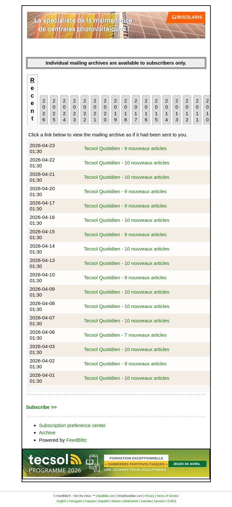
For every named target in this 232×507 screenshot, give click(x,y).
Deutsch (159, 501)
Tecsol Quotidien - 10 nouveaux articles (126, 162)
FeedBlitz (76, 440)
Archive (47, 432)
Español (103, 501)
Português (75, 501)
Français (90, 501)
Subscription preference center (72, 425)
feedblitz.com (106, 496)
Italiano (116, 501)
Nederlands (130, 501)
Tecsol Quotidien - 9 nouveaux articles (125, 148)
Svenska (146, 501)
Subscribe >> (41, 407)
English (62, 501)
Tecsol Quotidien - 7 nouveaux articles (125, 335)
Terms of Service (167, 496)
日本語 (171, 501)
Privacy (149, 496)
